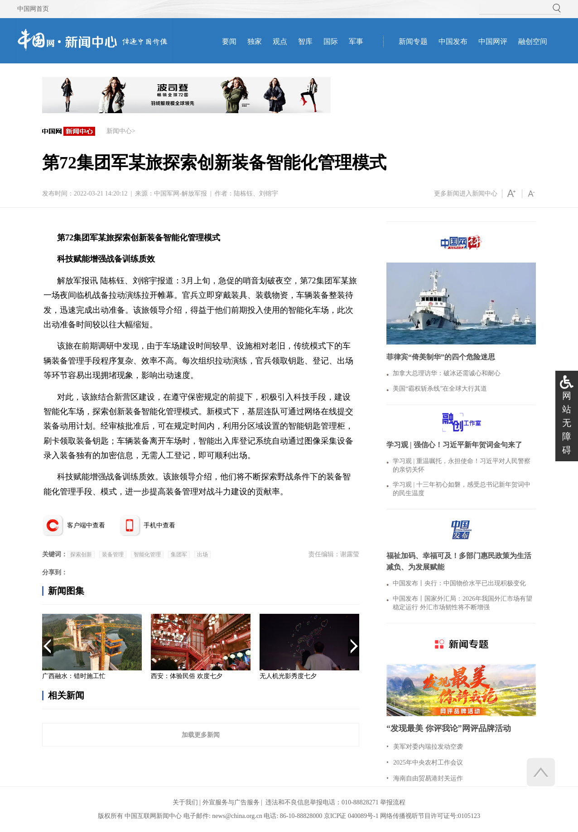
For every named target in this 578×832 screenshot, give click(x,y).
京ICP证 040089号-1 (351, 816)
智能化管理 (147, 554)
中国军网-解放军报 (180, 193)
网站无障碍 (566, 423)
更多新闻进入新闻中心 (465, 193)
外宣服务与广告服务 (231, 802)
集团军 (179, 554)
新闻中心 (119, 131)
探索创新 (81, 554)
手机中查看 (159, 525)
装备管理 (113, 554)
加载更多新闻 (201, 734)
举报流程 (392, 802)
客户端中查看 (86, 525)
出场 (202, 554)
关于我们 (185, 802)
